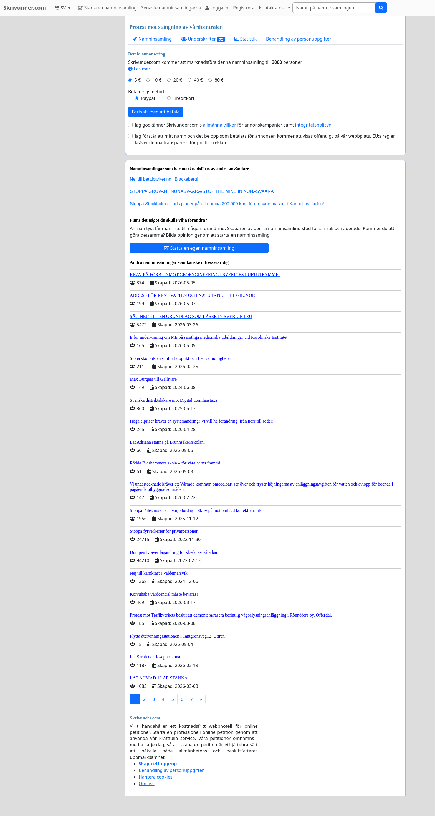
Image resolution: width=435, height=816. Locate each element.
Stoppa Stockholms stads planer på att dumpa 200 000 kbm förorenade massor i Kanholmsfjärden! (227, 203)
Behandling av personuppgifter (298, 39)
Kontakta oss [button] (273, 8)
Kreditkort (183, 98)
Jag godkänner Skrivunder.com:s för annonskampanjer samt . (234, 125)
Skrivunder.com (24, 7)
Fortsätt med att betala (155, 112)
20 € (177, 80)
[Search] (334, 7)
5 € (138, 80)
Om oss (147, 783)
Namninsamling (152, 39)
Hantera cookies (155, 777)
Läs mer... (140, 69)
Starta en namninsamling (107, 8)
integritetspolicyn (313, 125)
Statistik (245, 39)
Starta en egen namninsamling (199, 248)
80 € (219, 80)
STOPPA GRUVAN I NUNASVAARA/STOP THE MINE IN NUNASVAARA (202, 191)
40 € (198, 80)
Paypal (148, 98)
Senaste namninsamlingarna (171, 8)
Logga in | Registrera (229, 8)
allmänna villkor (219, 125)
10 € (157, 80)
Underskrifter (203, 39)
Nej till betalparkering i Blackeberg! (164, 179)
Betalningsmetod (146, 92)
